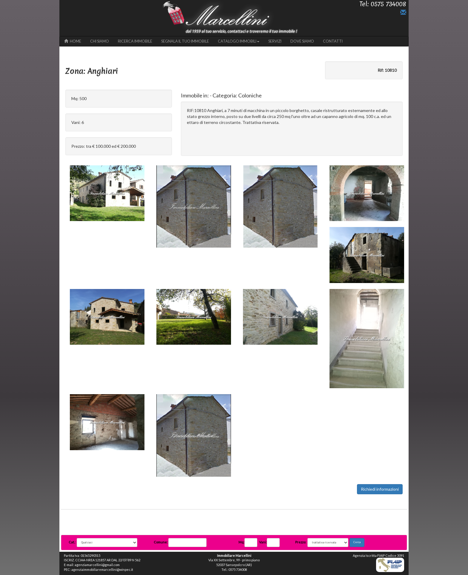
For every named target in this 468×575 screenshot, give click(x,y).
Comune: (161, 542)
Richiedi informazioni (380, 489)
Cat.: (72, 542)
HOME (72, 41)
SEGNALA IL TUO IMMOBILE (185, 41)
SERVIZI (274, 41)
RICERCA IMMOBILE (135, 41)
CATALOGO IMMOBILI (238, 41)
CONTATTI (333, 41)
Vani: (263, 542)
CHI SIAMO (99, 41)
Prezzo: (301, 542)
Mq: (241, 542)
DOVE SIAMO (302, 41)
